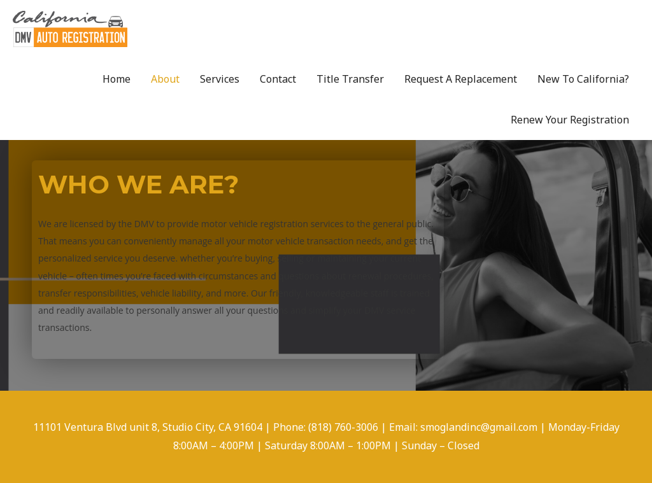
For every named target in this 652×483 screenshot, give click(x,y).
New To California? (583, 79)
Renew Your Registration (570, 120)
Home (117, 79)
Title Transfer (350, 79)
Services (219, 79)
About (165, 79)
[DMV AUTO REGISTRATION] (70, 28)
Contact (278, 79)
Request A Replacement (460, 79)
